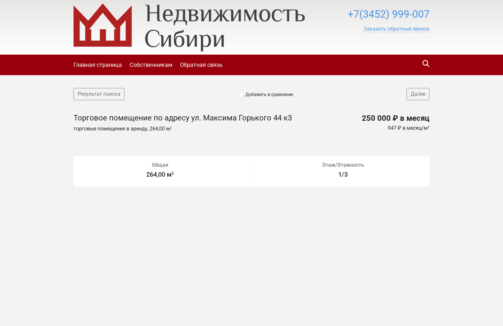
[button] (396, 29)
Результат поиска (99, 94)
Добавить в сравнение (269, 94)
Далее (418, 94)
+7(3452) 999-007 (389, 14)
